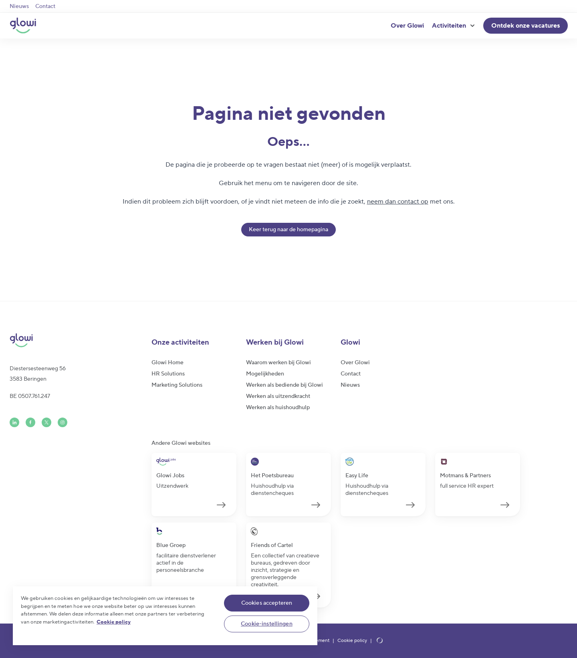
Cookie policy (352, 641)
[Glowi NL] (23, 26)
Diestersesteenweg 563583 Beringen (38, 374)
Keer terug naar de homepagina (288, 229)
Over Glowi (407, 26)
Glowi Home (167, 362)
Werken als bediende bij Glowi (284, 385)
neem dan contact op (397, 202)
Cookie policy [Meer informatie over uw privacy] (114, 622)
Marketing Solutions (176, 385)
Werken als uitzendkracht (278, 396)
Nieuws (19, 6)
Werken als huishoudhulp (278, 407)
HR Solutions (168, 374)
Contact (45, 6)
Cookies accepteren (267, 603)
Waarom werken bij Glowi (278, 362)
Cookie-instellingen (267, 624)
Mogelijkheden (265, 374)
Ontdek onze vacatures (525, 26)
